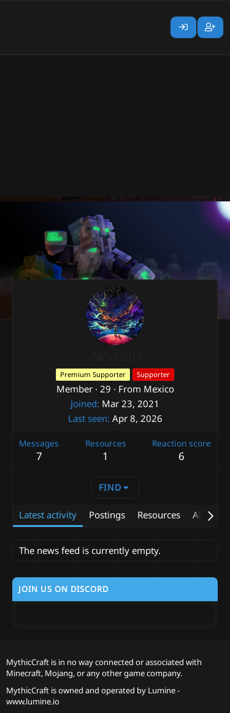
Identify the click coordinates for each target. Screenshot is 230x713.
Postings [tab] (107, 514)
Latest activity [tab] (48, 514)
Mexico (159, 389)
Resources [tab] (158, 514)
